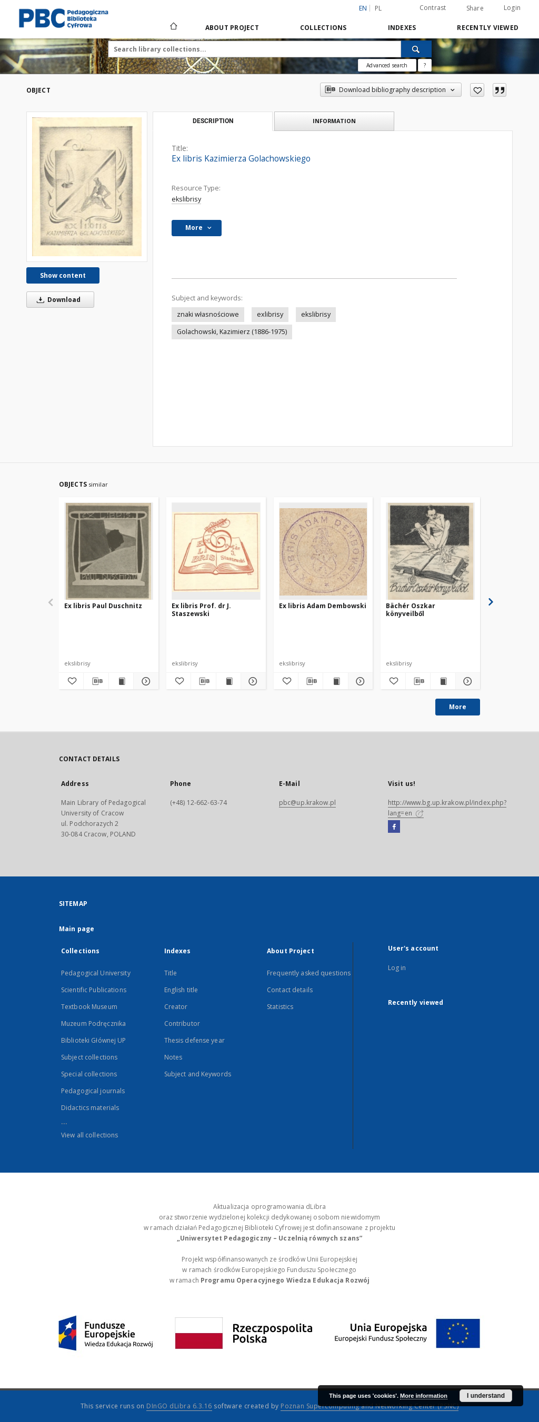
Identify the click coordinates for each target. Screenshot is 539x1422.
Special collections (89, 1074)
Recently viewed (487, 27)
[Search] (416, 49)
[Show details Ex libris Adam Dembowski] (359, 681)
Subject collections (89, 1057)
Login (512, 7)
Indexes (402, 27)
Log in (397, 967)
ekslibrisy (186, 199)
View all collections (89, 1135)
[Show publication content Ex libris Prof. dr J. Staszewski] (228, 681)
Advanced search (386, 65)
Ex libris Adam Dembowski (322, 605)
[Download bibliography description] (96, 681)
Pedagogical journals (93, 1090)
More (457, 706)
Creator (176, 1006)
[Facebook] (394, 827)
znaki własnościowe (208, 314)
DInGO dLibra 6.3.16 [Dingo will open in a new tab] (179, 1405)
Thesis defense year (194, 1040)
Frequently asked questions (309, 973)
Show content (63, 275)
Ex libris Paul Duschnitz (103, 605)
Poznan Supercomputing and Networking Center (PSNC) (369, 1405)
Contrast (433, 7)
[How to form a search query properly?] (425, 65)
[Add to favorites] (477, 90)
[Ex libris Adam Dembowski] (323, 551)
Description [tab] (213, 121)
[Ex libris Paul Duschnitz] (109, 551)
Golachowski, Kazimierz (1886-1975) (232, 331)
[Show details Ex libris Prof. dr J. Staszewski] (251, 681)
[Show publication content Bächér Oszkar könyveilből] (443, 681)
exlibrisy (270, 314)
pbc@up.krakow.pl (307, 802)
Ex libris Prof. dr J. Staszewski (201, 609)
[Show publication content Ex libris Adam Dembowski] (335, 681)
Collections (323, 27)
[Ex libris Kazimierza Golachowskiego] (87, 186)
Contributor (182, 1023)
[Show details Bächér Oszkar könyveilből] (466, 681)
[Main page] (173, 27)
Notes (173, 1057)
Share (475, 8)
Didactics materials (90, 1107)
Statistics (280, 1006)
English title (181, 989)
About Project (232, 27)
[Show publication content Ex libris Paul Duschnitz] (121, 681)
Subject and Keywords (197, 1074)
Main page (76, 928)
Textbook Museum (89, 1006)
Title (170, 973)
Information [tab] (334, 121)
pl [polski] (378, 8)
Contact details (290, 989)
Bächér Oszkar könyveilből (410, 609)
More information (423, 1396)
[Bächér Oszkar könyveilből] (430, 551)
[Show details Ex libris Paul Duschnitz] (144, 681)
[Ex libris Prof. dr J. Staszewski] (216, 551)
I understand (486, 1395)
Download (57, 300)
